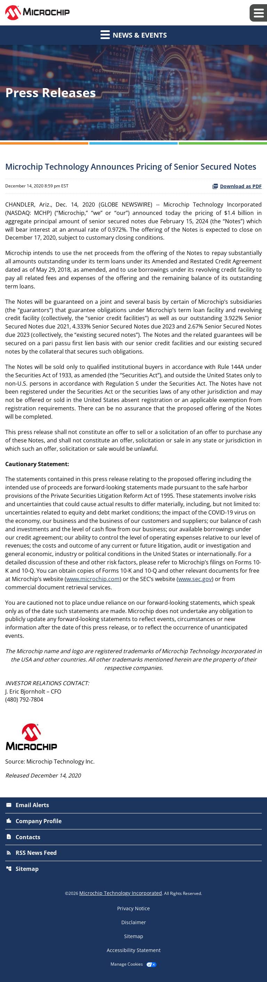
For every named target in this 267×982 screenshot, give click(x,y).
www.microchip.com (93, 581)
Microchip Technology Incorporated (120, 894)
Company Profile (34, 823)
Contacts (23, 839)
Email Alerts (27, 807)
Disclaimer (133, 923)
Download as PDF (237, 186)
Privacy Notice (133, 909)
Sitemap (22, 870)
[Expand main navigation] (258, 13)
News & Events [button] (133, 34)
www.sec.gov (195, 581)
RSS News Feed (31, 854)
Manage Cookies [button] (127, 965)
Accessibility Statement (134, 951)
